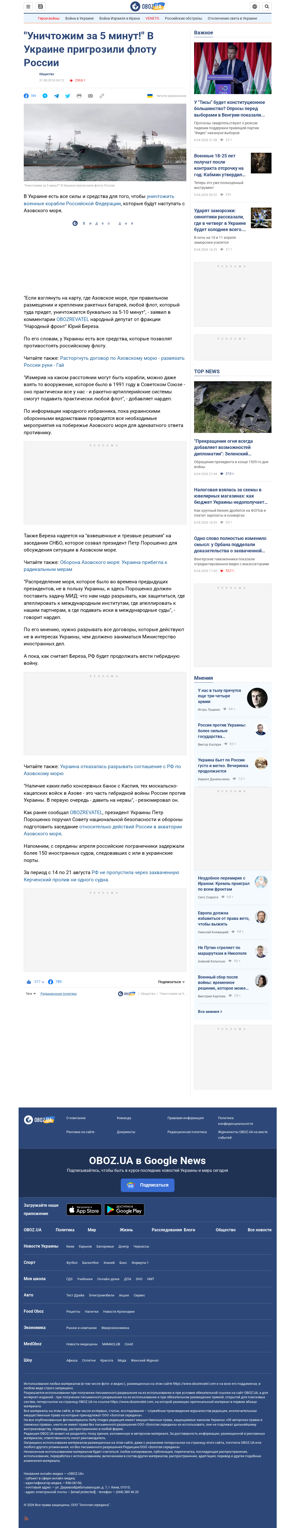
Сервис (139, 1295)
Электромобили (101, 1295)
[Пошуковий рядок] (266, 6)
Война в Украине (79, 18)
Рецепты (73, 1311)
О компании (76, 1118)
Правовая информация (186, 1118)
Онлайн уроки (108, 1279)
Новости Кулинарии (119, 1311)
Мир (92, 1229)
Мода (122, 1360)
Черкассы (141, 1246)
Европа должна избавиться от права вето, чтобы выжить (224, 919)
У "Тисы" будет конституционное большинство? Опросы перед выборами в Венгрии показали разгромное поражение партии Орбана (229, 109)
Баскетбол (90, 1263)
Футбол (72, 1263)
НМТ (150, 1279)
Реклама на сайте (80, 1132)
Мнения (203, 678)
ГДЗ (69, 1279)
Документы (126, 1132)
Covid (129, 1344)
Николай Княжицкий (213, 932)
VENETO (152, 18)
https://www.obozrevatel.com (194, 1384)
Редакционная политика (59, 994)
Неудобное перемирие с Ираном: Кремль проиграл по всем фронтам (224, 884)
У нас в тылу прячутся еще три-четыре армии (219, 696)
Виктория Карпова (212, 996)
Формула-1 (140, 1263)
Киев (70, 1246)
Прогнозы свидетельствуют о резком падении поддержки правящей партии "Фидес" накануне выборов (226, 128)
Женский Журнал (145, 1360)
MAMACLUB (111, 1344)
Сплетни (89, 1360)
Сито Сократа (208, 897)
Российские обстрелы (183, 18)
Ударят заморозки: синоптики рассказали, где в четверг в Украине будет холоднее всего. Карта (220, 220)
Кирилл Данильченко (214, 779)
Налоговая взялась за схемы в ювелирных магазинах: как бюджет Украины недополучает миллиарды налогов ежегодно (229, 496)
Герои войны (49, 18)
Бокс (123, 1263)
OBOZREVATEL (73, 319)
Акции (124, 1295)
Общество (46, 74)
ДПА (127, 1279)
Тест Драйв (75, 1295)
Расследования (167, 1229)
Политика (65, 1229)
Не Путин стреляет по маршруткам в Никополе (222, 950)
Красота (106, 1360)
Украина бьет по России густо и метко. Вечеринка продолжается (223, 766)
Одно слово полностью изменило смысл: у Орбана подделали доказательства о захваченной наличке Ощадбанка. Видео (230, 545)
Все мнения (208, 1011)
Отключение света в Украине (232, 18)
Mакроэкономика (115, 1328)
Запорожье (105, 1246)
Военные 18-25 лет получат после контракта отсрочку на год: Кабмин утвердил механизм (219, 165)
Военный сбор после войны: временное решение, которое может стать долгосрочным (223, 983)
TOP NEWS (207, 371)
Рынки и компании (81, 1328)
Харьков (85, 1246)
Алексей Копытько (211, 961)
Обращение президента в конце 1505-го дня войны (231, 464)
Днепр (123, 1246)
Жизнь (126, 1229)
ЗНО (139, 1279)
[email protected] (83, 1492)
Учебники (85, 1279)
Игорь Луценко (209, 710)
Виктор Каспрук (209, 744)
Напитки (92, 1311)
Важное (203, 32)
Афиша (71, 1360)
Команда (124, 1118)
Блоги (189, 1229)
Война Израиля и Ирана (119, 18)
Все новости (260, 1229)
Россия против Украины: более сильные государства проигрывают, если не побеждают (222, 731)
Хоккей (109, 1263)
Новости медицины (82, 1344)
